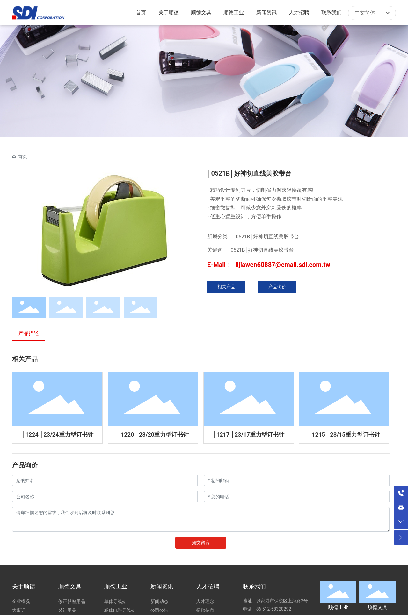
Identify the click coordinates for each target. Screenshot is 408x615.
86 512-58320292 (274, 609)
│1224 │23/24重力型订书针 (57, 434)
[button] (187, 231)
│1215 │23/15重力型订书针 (344, 434)
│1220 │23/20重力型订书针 (153, 434)
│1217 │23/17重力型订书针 (248, 434)
